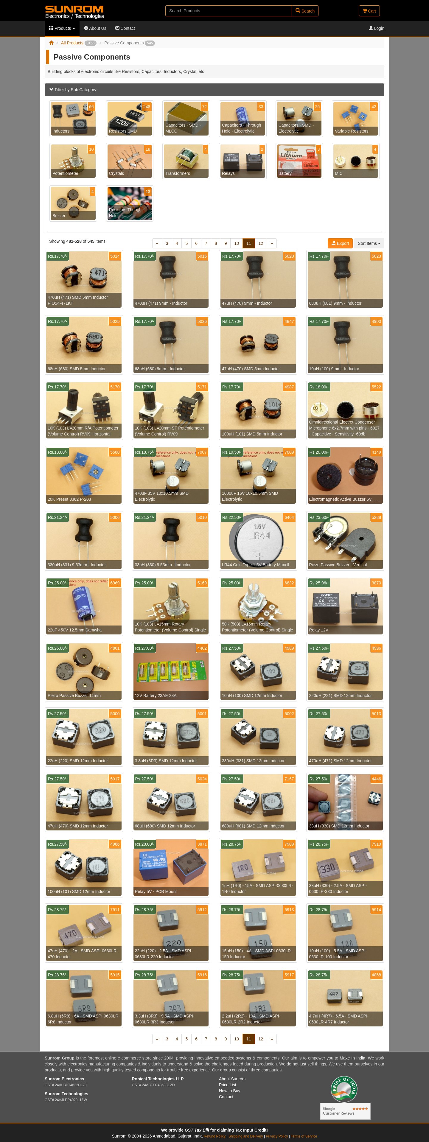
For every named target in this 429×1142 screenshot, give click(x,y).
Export (340, 243)
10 (236, 243)
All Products (79, 43)
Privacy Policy (277, 1136)
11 (248, 243)
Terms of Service (304, 1136)
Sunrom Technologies (66, 1093)
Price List (227, 1084)
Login (376, 28)
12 (261, 243)
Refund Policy (215, 1136)
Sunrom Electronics (64, 1078)
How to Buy (229, 1090)
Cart (369, 11)
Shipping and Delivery (246, 1136)
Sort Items (369, 243)
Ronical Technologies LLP (158, 1078)
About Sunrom (232, 1078)
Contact (125, 28)
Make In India (352, 1058)
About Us (95, 28)
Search (305, 10)
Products (62, 28)
